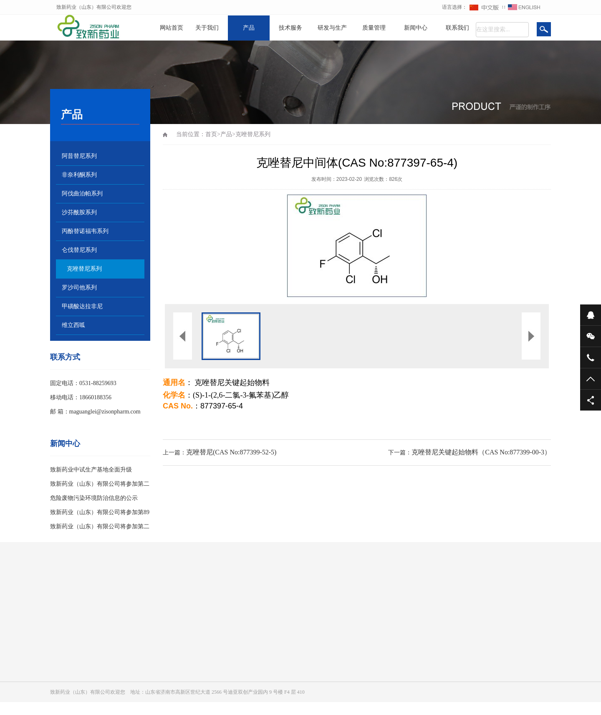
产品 (249, 28)
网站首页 (171, 28)
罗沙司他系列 (79, 287)
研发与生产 (332, 28)
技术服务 (290, 28)
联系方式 (65, 357)
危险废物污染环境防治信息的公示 (94, 498)
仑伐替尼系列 (79, 250)
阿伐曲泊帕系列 (82, 193)
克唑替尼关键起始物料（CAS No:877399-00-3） (481, 452)
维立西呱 (73, 325)
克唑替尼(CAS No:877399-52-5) (231, 452)
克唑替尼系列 (84, 269)
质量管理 (374, 28)
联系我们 (457, 28)
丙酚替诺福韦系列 (85, 231)
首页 (211, 134)
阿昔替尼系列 (79, 156)
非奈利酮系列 (79, 175)
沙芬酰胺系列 (79, 212)
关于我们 (207, 28)
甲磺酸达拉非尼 (82, 306)
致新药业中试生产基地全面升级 (91, 470)
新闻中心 (415, 28)
